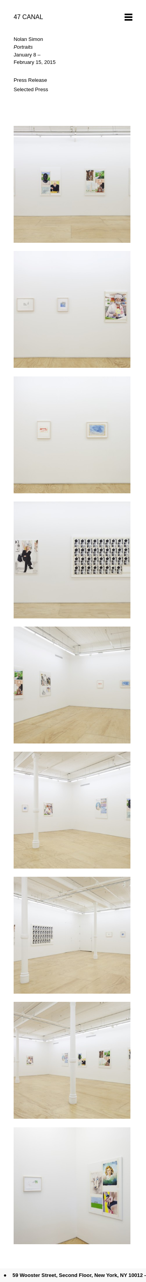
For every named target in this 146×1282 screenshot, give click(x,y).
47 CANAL (28, 17)
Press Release (30, 80)
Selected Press (31, 89)
